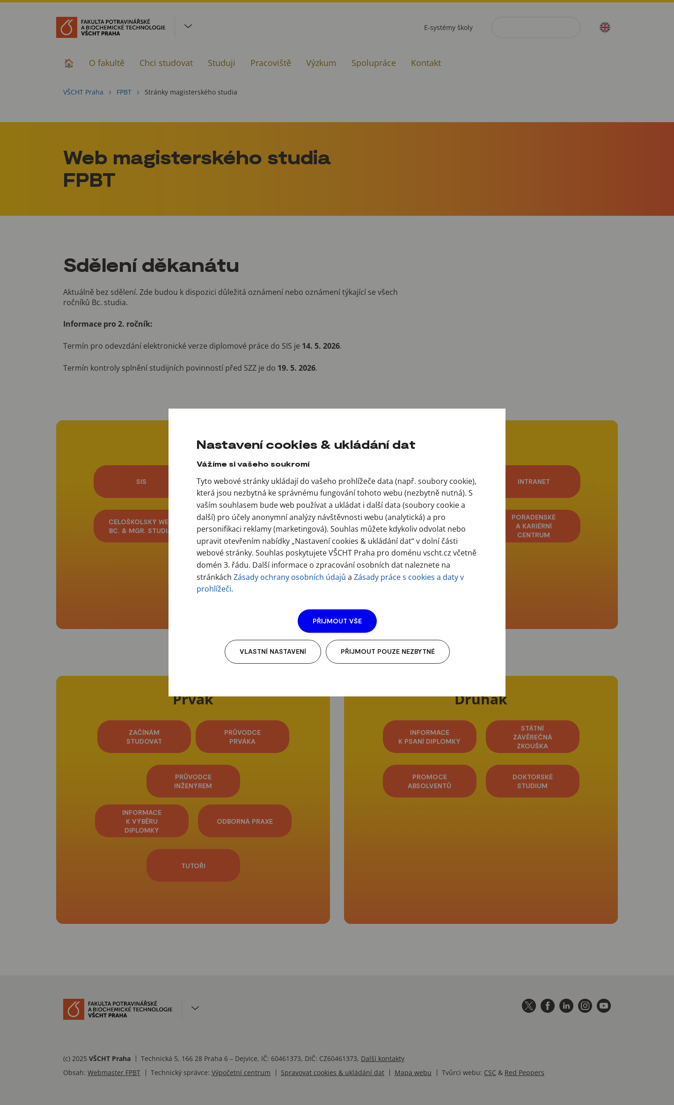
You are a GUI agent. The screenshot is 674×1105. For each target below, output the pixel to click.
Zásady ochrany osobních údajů (290, 577)
